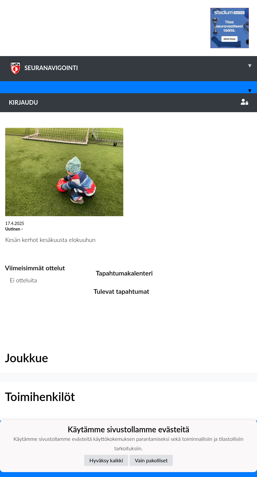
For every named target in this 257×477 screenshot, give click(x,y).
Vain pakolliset (151, 460)
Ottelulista (21, 305)
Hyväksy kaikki (106, 460)
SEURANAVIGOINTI (133, 65)
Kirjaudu (128, 102)
